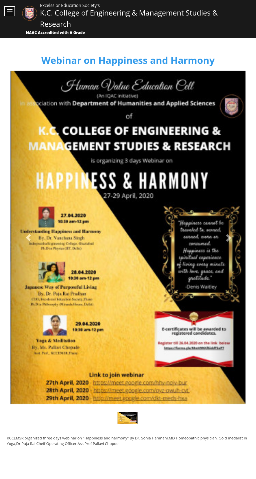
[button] (28, 237)
